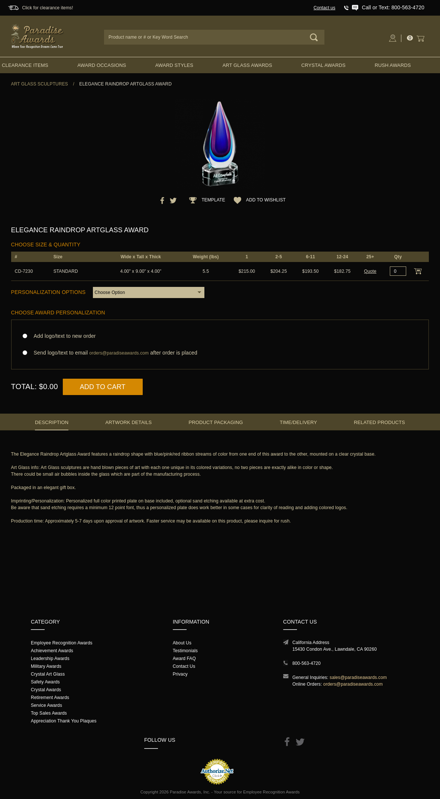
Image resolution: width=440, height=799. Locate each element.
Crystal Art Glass (48, 674)
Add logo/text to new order (63, 336)
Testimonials (185, 650)
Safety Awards (45, 682)
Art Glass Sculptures (39, 84)
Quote (370, 271)
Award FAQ (184, 658)
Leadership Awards (50, 658)
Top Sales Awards (49, 713)
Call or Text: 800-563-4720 (393, 7)
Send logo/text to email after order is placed (220, 353)
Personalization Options (48, 292)
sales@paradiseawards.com (358, 677)
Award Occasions (101, 65)
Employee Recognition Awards (62, 643)
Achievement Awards (52, 650)
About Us (182, 643)
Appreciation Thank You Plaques (64, 721)
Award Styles (174, 65)
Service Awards (46, 705)
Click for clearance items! (47, 7)
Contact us (325, 7)
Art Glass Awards (247, 65)
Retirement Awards (50, 697)
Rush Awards (393, 65)
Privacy (180, 674)
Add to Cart (103, 387)
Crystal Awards (323, 65)
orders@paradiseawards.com (353, 684)
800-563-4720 (306, 663)
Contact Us (184, 666)
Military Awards (46, 666)
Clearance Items (25, 65)
